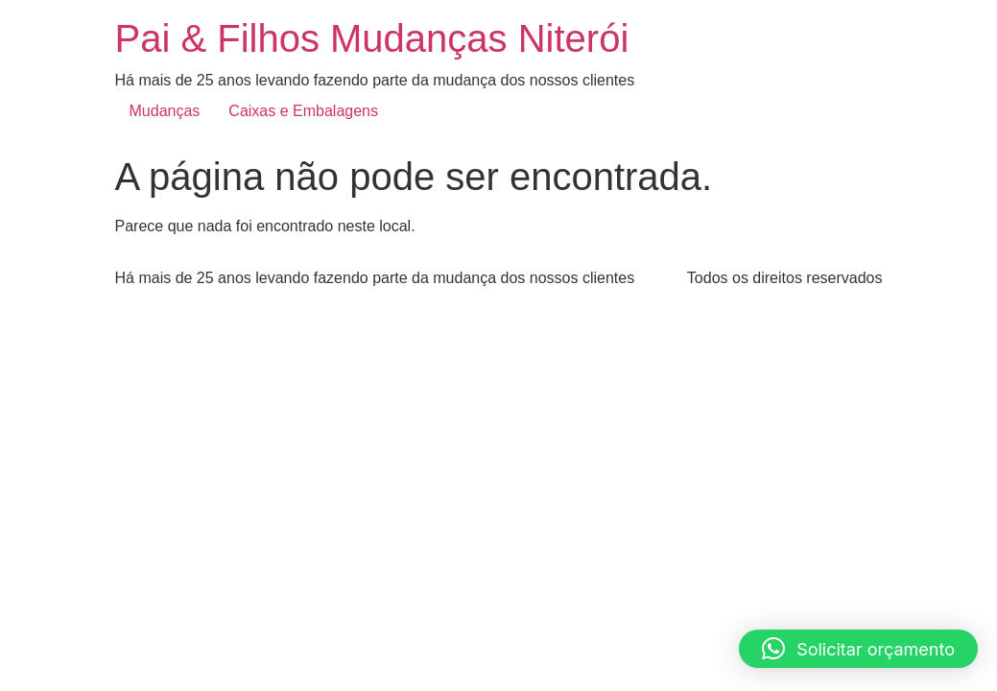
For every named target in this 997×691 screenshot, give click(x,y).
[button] (858, 649)
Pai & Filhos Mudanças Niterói (372, 38)
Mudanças (165, 111)
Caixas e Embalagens (303, 111)
